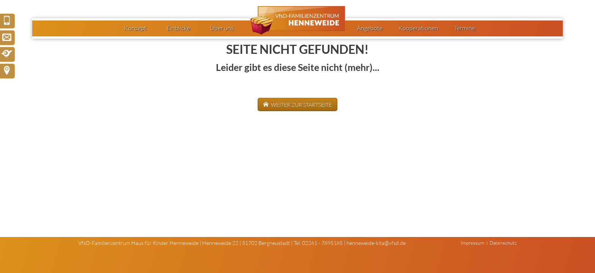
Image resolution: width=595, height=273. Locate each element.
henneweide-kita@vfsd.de (376, 243)
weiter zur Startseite (301, 104)
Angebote (369, 28)
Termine (464, 28)
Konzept (135, 28)
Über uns (222, 28)
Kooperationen (418, 28)
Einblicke (178, 28)
